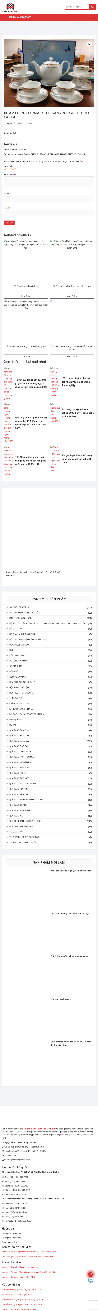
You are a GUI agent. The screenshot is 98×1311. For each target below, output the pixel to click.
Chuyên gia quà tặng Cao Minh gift (39, 1129)
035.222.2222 (22, 1177)
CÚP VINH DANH (17, 655)
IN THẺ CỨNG (15, 698)
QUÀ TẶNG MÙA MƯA (19, 767)
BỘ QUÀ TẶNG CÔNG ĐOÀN (22, 634)
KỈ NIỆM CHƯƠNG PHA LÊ (21, 709)
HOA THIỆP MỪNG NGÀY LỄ (22, 682)
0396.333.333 (22, 1186)
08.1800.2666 (21, 1212)
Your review (10, 174)
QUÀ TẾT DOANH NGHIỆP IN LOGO (25, 821)
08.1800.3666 (25, 1221)
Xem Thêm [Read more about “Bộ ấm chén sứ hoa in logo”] (26, 296)
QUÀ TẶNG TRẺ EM (18, 805)
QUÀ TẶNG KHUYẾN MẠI (20, 762)
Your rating (10, 166)
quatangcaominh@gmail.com (16, 1160)
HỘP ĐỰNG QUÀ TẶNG (19, 687)
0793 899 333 (21, 1217)
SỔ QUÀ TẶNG (16, 832)
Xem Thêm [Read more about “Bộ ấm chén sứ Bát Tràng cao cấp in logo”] (72, 296)
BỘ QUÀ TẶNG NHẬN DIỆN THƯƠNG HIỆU (28, 639)
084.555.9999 (22, 1181)
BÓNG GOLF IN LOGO (19, 645)
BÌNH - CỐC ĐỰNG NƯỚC (20, 618)
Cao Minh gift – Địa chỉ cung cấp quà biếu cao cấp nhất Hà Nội (28, 1257)
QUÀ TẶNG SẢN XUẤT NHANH (23, 783)
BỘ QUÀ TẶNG (16, 628)
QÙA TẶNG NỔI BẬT (18, 773)
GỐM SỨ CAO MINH (18, 677)
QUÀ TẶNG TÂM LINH (19, 794)
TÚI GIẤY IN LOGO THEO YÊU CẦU (24, 837)
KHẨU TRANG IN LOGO (19, 703)
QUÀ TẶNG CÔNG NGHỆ (20, 751)
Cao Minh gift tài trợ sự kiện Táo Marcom (19, 1309)
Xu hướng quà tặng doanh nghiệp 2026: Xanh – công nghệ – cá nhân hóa (78, 413)
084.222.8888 (24, 1190)
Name (7, 193)
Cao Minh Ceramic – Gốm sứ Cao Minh (18, 1277)
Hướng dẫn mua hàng (11, 1233)
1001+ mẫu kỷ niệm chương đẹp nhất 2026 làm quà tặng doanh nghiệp (76, 382)
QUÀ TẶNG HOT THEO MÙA (22, 757)
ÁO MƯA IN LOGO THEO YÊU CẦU (24, 613)
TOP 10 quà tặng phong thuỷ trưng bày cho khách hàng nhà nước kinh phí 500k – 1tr (30, 460)
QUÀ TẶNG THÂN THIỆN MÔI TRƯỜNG (26, 799)
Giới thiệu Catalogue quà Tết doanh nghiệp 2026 (22, 1299)
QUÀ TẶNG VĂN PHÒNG (20, 810)
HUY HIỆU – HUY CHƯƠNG (21, 693)
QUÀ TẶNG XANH (17, 816)
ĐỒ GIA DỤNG (15, 666)
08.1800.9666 (20, 1208)
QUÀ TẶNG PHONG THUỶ (20, 778)
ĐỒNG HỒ (13, 671)
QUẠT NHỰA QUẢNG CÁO (21, 826)
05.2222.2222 (9, 1155)
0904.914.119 (22, 1204)
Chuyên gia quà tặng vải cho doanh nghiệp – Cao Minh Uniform (29, 1252)
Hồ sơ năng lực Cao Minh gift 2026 (17, 1294)
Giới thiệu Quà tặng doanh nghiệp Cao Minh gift (22, 1289)
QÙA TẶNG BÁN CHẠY (19, 730)
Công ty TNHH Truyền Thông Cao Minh (20, 1142)
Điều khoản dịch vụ (10, 1242)
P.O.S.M (12, 725)
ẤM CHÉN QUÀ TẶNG (23, 123)
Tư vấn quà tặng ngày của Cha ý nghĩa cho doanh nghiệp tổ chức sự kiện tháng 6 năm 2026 (31, 383)
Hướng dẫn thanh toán (11, 1238)
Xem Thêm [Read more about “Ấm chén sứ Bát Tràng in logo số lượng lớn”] (26, 356)
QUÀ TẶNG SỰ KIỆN (18, 789)
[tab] (10, 133)
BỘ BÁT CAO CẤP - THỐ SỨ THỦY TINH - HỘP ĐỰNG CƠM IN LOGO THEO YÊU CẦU (47, 623)
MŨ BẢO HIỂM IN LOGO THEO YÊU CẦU (27, 714)
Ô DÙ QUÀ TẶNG (16, 719)
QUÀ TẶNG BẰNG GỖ (19, 735)
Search (92, 7)
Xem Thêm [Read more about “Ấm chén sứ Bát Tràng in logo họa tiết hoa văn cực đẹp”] (72, 356)
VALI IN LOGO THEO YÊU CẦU (22, 842)
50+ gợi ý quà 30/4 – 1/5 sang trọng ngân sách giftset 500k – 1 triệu (77, 459)
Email (7, 208)
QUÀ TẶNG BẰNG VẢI (19, 741)
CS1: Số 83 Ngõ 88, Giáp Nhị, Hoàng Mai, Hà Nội (23, 1147)
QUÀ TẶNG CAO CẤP (19, 746)
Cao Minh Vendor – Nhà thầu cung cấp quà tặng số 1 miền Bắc (29, 1272)
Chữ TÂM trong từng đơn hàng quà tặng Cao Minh (23, 1304)
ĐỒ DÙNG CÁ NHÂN (18, 661)
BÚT (11, 650)
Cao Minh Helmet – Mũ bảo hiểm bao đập (20, 1267)
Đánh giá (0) (10, 133)
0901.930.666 (20, 1194)
